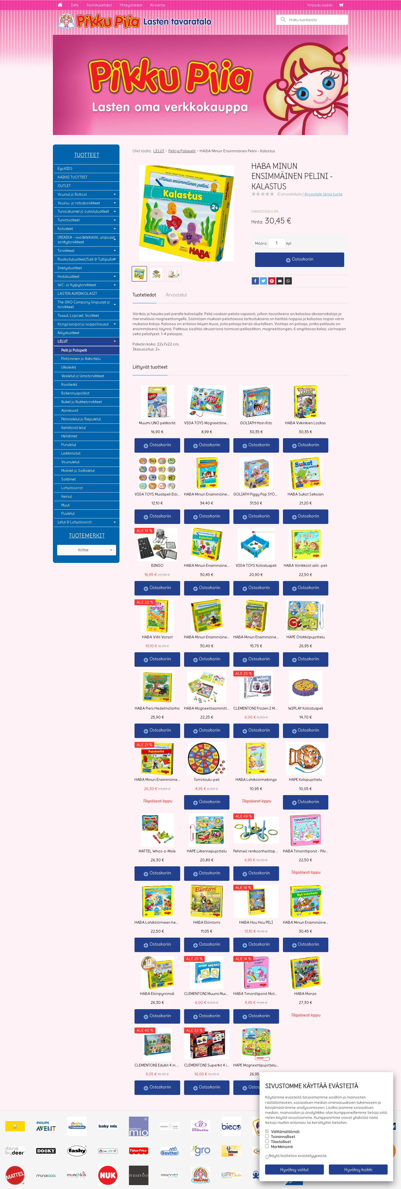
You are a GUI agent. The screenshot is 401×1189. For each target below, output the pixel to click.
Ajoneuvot (69, 410)
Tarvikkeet (66, 250)
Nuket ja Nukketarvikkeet (81, 401)
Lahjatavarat (72, 488)
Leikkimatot (70, 453)
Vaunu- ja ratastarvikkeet (79, 203)
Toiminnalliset (283, 1138)
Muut (65, 505)
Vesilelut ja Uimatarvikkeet (82, 376)
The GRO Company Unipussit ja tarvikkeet (84, 304)
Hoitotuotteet (68, 276)
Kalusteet (65, 228)
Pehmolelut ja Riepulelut (81, 419)
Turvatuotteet (69, 220)
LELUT (63, 341)
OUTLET (64, 185)
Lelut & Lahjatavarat (75, 522)
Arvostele (323, 194)
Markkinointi (282, 1149)
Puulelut (68, 513)
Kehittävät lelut (73, 427)
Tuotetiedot (144, 295)
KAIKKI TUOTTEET (72, 177)
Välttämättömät (285, 1133)
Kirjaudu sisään (319, 5)
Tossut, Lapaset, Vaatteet (78, 315)
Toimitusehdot (99, 5)
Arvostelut (176, 295)
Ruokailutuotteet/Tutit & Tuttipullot (86, 259)
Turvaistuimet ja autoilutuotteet (83, 211)
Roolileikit (69, 384)
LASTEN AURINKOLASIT (77, 293)
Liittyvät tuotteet (150, 367)
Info (75, 5)
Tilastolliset (281, 1144)
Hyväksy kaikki (358, 1170)
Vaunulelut (70, 462)
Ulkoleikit (68, 367)
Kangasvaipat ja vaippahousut (83, 324)
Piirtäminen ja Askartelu (81, 358)
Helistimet (69, 436)
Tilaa (142, 1142)
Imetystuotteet (70, 268)
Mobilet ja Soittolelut (78, 470)
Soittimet (68, 479)
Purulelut (68, 444)
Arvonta (157, 5)
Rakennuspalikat (75, 393)
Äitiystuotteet (68, 332)
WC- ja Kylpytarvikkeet (77, 285)
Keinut (66, 496)
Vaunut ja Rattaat (72, 194)
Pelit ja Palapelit (74, 350)
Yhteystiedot (131, 5)
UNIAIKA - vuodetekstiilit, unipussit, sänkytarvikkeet (87, 239)
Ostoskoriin (302, 259)
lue (214, 1131)
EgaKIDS (65, 168)
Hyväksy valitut (294, 1170)
